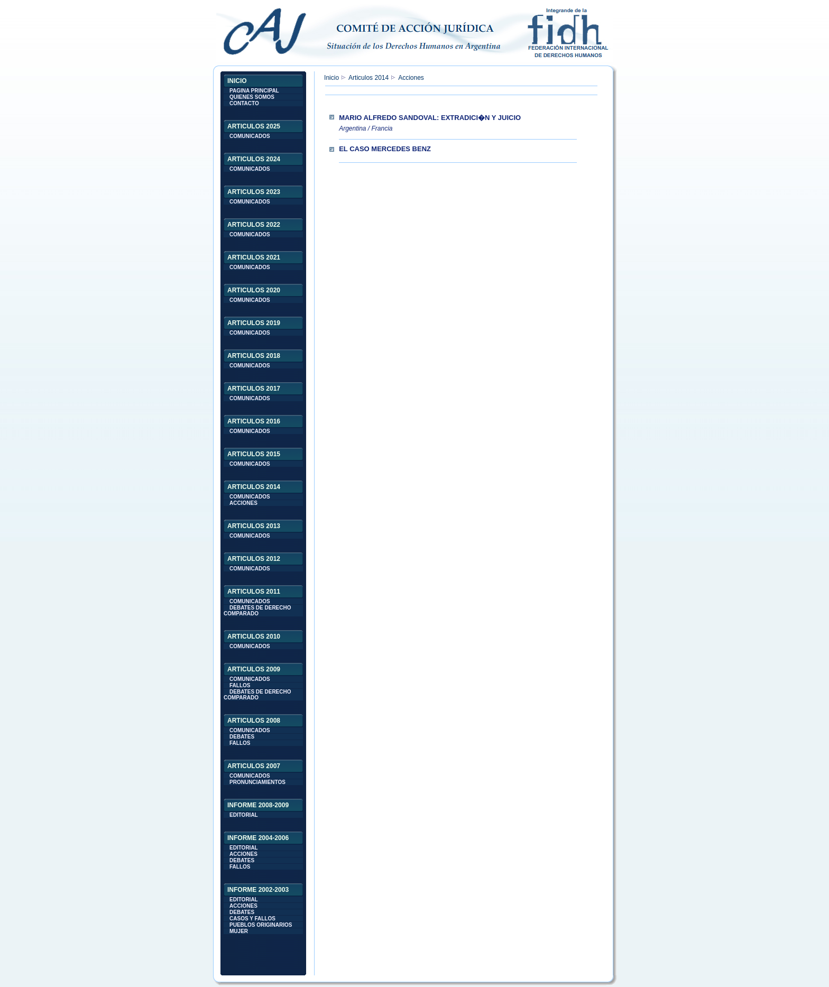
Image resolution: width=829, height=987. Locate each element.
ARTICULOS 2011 (253, 591)
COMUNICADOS (249, 136)
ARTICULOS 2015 (253, 454)
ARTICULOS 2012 (253, 558)
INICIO (237, 81)
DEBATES (241, 737)
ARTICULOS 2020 (253, 290)
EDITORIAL (243, 815)
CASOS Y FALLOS (252, 918)
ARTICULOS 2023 (253, 192)
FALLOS (239, 685)
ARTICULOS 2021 (253, 257)
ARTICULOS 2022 (253, 224)
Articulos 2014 (368, 77)
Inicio (331, 77)
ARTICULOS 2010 (253, 636)
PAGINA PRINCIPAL (254, 91)
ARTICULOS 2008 (253, 720)
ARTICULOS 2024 (253, 159)
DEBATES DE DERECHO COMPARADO (257, 610)
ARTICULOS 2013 (253, 526)
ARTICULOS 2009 (253, 669)
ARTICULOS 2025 (253, 126)
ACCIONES (243, 503)
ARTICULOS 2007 (253, 766)
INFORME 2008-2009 (258, 805)
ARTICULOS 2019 (253, 323)
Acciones (411, 77)
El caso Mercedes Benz (385, 149)
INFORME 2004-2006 (258, 838)
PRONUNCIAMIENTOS (257, 782)
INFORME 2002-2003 (258, 889)
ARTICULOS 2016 (253, 421)
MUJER (238, 931)
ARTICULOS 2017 (253, 388)
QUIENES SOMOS (251, 97)
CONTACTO (244, 103)
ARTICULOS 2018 (253, 355)
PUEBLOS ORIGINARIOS (260, 925)
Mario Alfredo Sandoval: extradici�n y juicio (430, 118)
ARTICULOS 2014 (253, 487)
